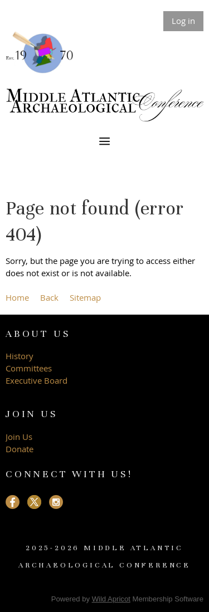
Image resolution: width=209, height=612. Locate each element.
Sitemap (85, 297)
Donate (19, 448)
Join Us (19, 436)
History (19, 355)
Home (17, 297)
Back (49, 297)
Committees (29, 368)
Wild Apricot (111, 599)
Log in (183, 20)
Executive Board (38, 380)
